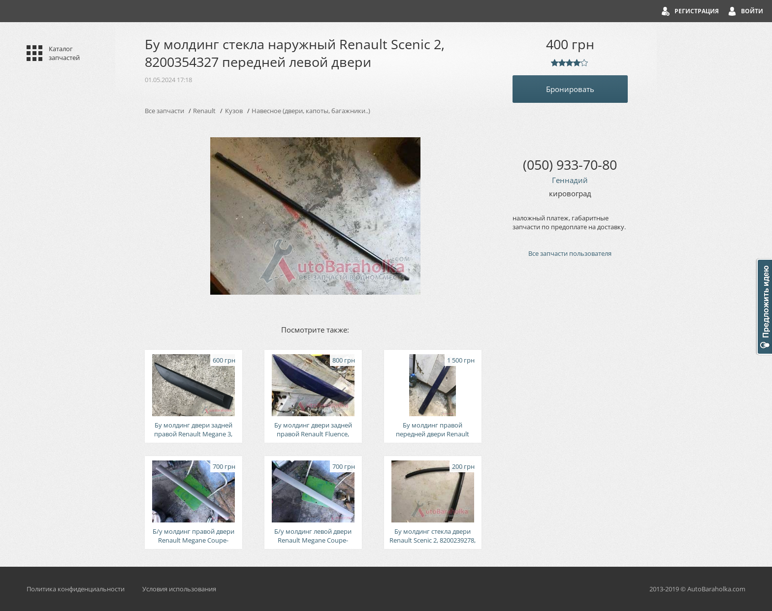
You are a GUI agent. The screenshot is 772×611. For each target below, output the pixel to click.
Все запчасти (164, 110)
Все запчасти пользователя (569, 253)
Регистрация (697, 11)
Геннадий (570, 180)
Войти (752, 11)
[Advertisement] (570, 432)
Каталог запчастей (64, 53)
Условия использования (179, 588)
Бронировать (570, 89)
